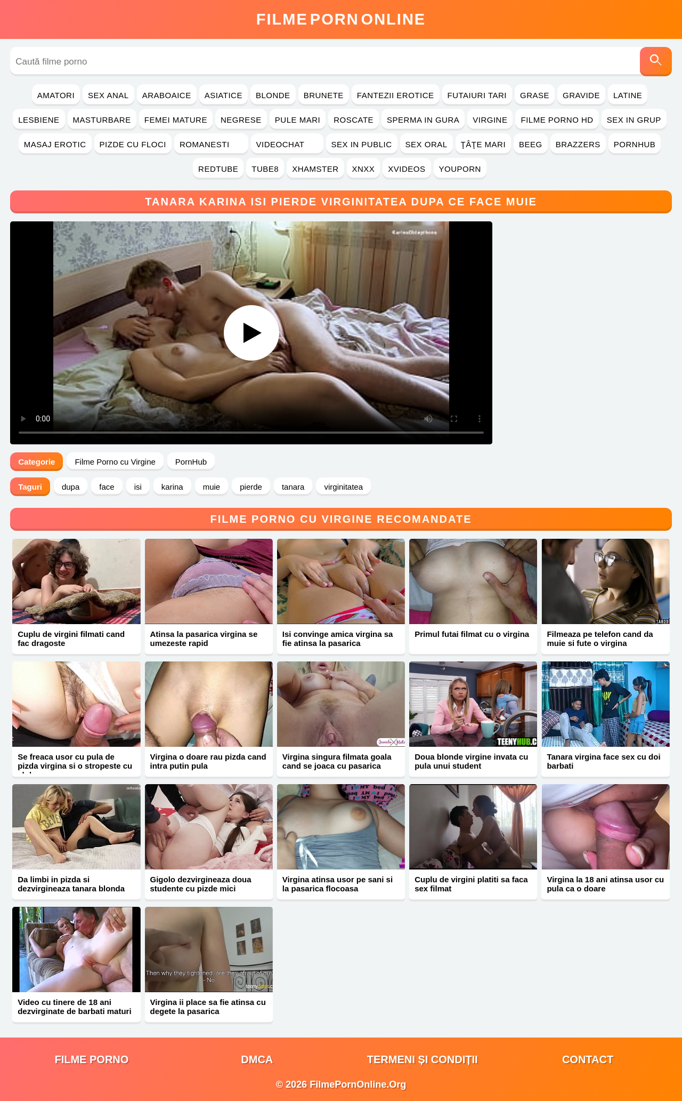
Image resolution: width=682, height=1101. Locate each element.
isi (138, 486)
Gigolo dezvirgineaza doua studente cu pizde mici (200, 884)
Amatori (56, 95)
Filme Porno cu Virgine (115, 461)
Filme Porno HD (557, 119)
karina (172, 486)
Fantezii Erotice (395, 95)
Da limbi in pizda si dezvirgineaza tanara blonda (71, 884)
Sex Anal (108, 95)
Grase (534, 95)
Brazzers (578, 144)
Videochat (287, 144)
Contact (587, 1059)
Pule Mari (297, 119)
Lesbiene (38, 119)
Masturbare (102, 119)
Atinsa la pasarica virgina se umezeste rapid (204, 638)
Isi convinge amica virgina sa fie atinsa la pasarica (337, 638)
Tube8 (265, 168)
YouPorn (460, 168)
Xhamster (315, 168)
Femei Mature (175, 119)
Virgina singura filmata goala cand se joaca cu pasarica (337, 761)
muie (212, 486)
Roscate (354, 119)
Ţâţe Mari (483, 144)
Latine (627, 95)
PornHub (635, 144)
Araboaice (166, 95)
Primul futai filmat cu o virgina (472, 634)
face (106, 486)
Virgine (490, 119)
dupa (70, 486)
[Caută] (656, 61)
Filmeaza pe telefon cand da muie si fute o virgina (600, 638)
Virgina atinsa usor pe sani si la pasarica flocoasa (337, 884)
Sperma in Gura (423, 119)
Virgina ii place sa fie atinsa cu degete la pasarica (208, 1007)
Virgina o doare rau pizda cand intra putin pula (208, 761)
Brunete (324, 95)
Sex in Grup (634, 119)
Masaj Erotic (55, 144)
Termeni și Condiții (422, 1059)
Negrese (241, 119)
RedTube (218, 168)
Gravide (581, 95)
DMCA (257, 1059)
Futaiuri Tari (477, 95)
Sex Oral (426, 144)
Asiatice (223, 95)
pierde (251, 486)
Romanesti (211, 144)
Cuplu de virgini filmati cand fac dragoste (71, 638)
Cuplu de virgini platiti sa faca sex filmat (471, 884)
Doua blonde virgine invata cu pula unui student (471, 761)
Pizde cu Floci (133, 144)
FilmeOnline (341, 19)
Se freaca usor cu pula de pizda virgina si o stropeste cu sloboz (75, 765)
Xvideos (406, 168)
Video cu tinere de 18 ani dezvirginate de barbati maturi (74, 1007)
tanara (293, 486)
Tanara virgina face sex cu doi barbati (603, 761)
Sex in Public (361, 144)
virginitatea (343, 486)
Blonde (273, 95)
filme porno (91, 1059)
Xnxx (363, 168)
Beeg (530, 144)
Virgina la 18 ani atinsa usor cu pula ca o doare (605, 884)
